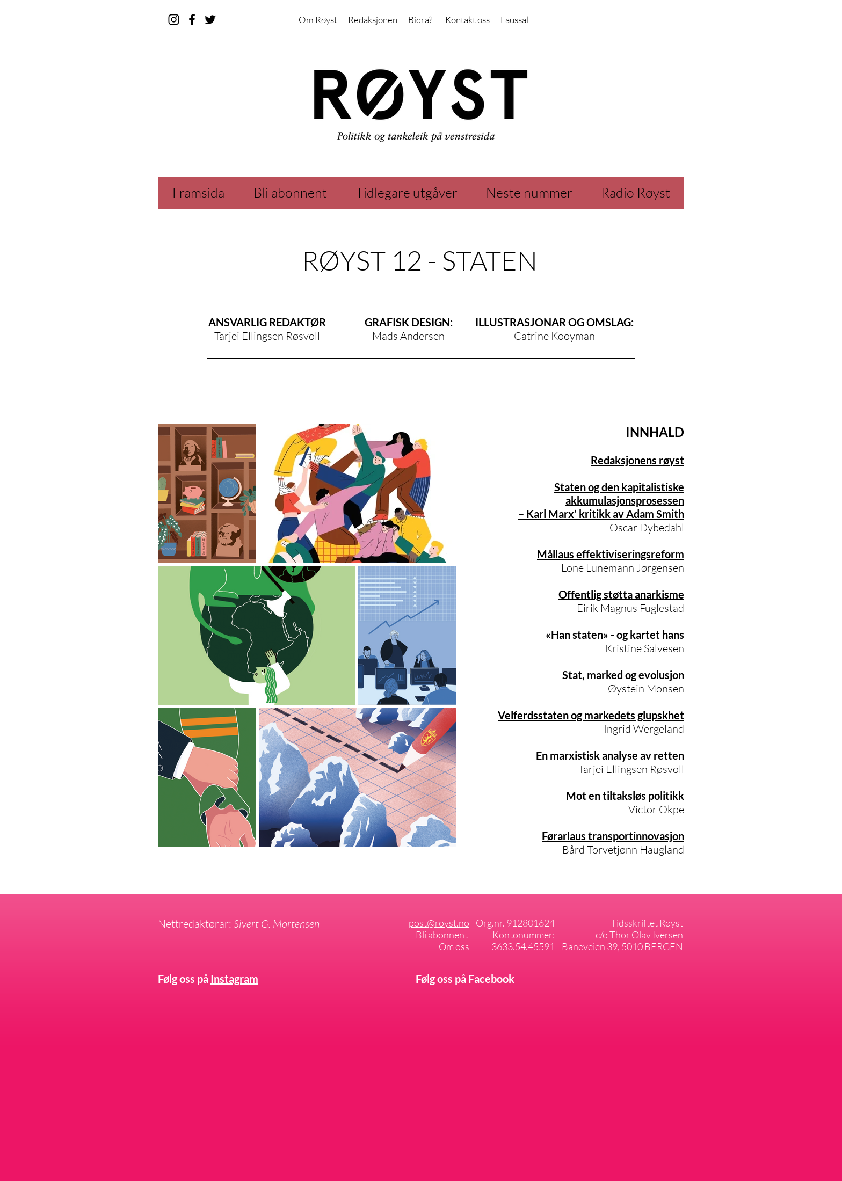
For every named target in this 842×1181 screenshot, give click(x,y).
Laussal (514, 19)
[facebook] (192, 19)
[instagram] (173, 19)
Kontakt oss (467, 19)
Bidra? (420, 19)
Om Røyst (318, 19)
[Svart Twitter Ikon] (210, 19)
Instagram (234, 978)
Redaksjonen (372, 19)
